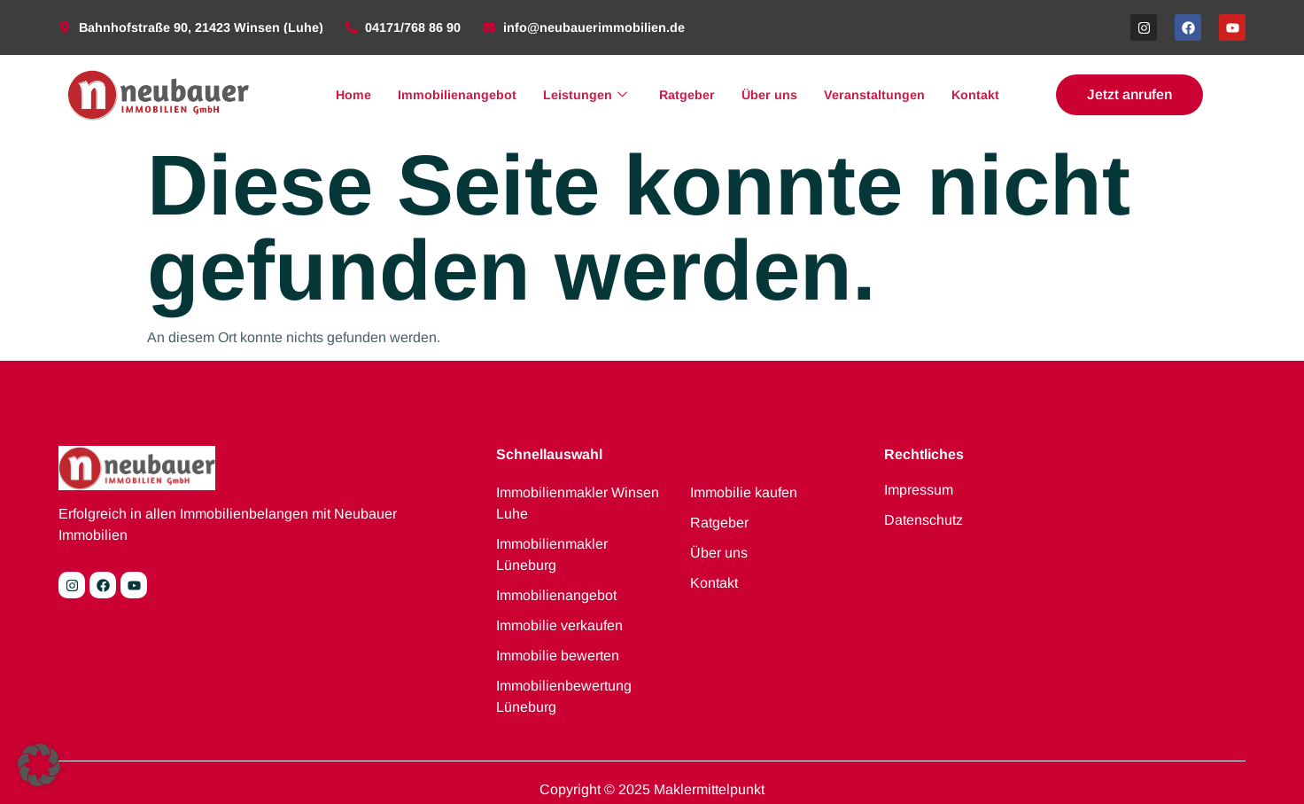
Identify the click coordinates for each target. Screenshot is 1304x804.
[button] (39, 765)
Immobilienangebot (457, 95)
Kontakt (975, 95)
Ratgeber (687, 95)
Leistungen (585, 95)
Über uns (769, 95)
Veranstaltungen (874, 95)
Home (353, 95)
